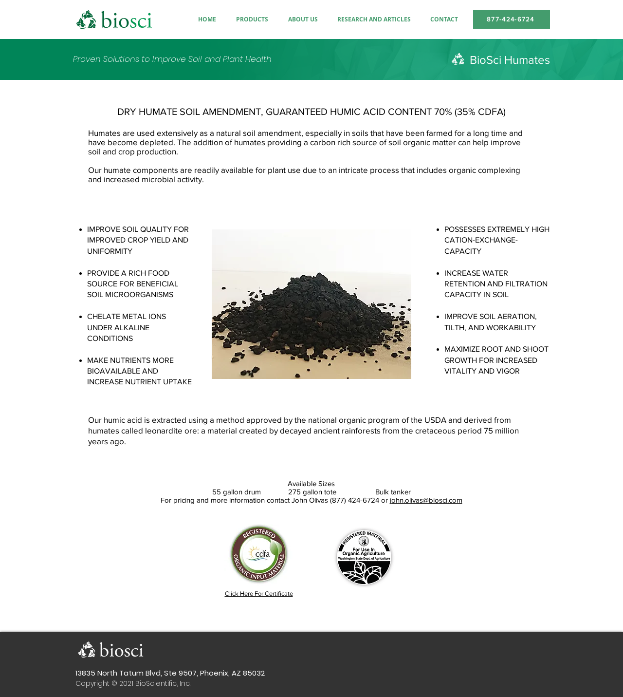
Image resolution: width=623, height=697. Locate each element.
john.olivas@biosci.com (426, 500)
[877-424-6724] (511, 19)
